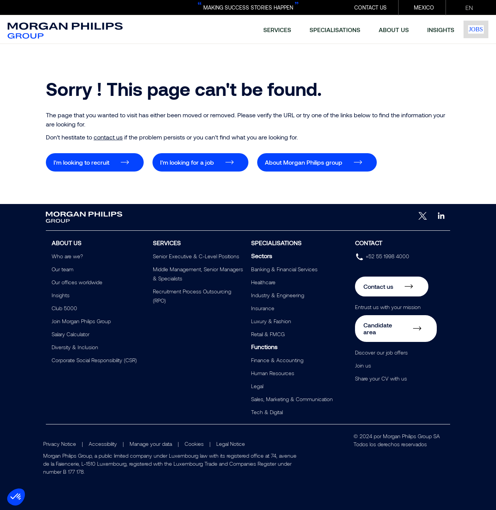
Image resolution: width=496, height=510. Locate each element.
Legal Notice (230, 443)
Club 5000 (64, 308)
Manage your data (151, 443)
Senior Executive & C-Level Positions (196, 256)
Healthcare (263, 282)
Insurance (262, 308)
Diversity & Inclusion (75, 347)
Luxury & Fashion (271, 321)
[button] (16, 497)
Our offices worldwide (77, 282)
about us (394, 29)
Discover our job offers (381, 352)
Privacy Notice (59, 443)
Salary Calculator (70, 334)
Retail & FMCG (268, 334)
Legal (257, 386)
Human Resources (272, 373)
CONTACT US (370, 7)
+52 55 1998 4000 (387, 256)
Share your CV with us (381, 378)
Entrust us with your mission (388, 307)
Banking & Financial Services (284, 269)
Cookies (194, 443)
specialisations (335, 29)
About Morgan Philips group (303, 162)
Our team (62, 269)
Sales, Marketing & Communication (292, 399)
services (277, 29)
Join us (363, 365)
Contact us (378, 286)
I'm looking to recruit (81, 162)
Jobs (476, 29)
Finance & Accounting (277, 360)
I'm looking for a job (187, 162)
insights (440, 29)
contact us (108, 137)
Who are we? (67, 256)
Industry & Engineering (277, 295)
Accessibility (103, 443)
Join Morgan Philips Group (81, 321)
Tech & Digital (267, 412)
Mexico (424, 7)
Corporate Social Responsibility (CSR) (94, 360)
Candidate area (377, 328)
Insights (61, 295)
